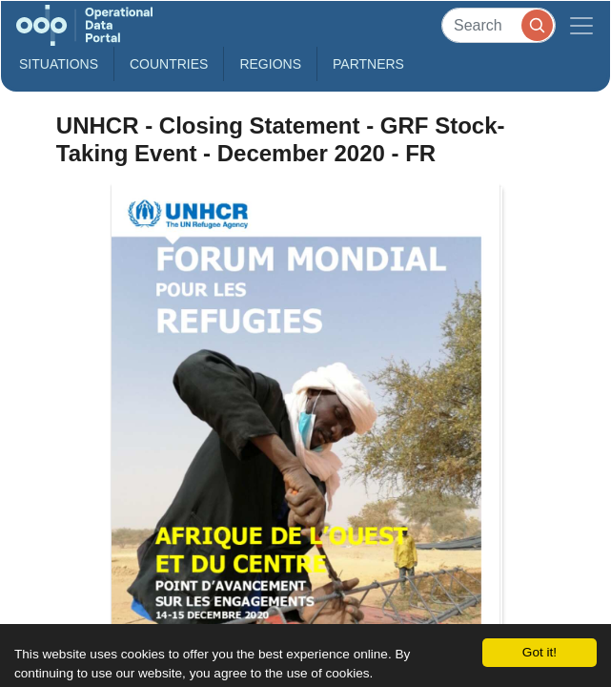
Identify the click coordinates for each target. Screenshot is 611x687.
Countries (169, 64)
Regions (270, 64)
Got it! (539, 652)
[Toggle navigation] (581, 25)
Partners (368, 64)
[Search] (498, 25)
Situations (58, 64)
